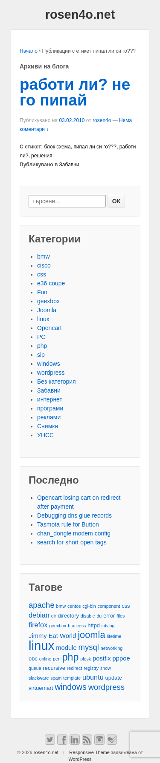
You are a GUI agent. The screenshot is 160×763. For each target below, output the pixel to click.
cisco (44, 265)
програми (50, 408)
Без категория (56, 381)
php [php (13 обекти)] (70, 657)
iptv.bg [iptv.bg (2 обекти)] (108, 625)
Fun (42, 292)
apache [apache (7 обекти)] (42, 605)
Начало (29, 51)
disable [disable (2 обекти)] (88, 615)
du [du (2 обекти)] (99, 615)
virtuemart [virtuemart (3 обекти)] (41, 688)
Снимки (47, 426)
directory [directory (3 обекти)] (68, 615)
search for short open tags (72, 542)
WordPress (79, 759)
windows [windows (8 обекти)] (71, 687)
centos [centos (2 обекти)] (74, 606)
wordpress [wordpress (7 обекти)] (106, 687)
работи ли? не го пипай (75, 92)
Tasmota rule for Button (68, 524)
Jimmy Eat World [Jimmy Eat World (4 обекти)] (52, 635)
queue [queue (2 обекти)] (35, 668)
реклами (49, 417)
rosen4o (102, 120)
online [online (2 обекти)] (45, 658)
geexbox (48, 301)
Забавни (69, 165)
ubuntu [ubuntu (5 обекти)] (93, 677)
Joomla (46, 310)
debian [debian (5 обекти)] (39, 615)
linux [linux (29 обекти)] (41, 645)
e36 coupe (51, 283)
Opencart (49, 328)
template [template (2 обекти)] (72, 677)
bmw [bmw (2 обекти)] (61, 606)
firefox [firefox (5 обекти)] (38, 625)
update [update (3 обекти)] (113, 678)
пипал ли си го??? (94, 147)
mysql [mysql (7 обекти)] (89, 647)
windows (48, 363)
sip (41, 354)
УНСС (45, 435)
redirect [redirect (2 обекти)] (74, 668)
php (42, 345)
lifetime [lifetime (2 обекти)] (114, 636)
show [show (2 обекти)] (105, 668)
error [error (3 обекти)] (109, 615)
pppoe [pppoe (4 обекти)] (121, 658)
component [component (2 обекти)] (109, 606)
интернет (49, 399)
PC (41, 336)
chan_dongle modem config (74, 533)
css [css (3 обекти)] (126, 606)
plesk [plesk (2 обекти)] (85, 658)
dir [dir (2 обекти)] (53, 615)
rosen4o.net (80, 14)
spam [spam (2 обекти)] (55, 677)
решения (41, 156)
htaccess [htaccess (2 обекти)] (77, 625)
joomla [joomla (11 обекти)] (91, 634)
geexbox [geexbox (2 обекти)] (57, 625)
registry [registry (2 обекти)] (91, 668)
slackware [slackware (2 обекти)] (39, 677)
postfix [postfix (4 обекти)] (102, 658)
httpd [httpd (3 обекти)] (93, 625)
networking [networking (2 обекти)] (112, 648)
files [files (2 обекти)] (120, 615)
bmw (43, 256)
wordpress (51, 372)
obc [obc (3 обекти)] (33, 658)
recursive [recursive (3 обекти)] (54, 668)
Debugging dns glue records (74, 515)
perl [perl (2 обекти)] (57, 658)
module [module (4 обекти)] (66, 647)
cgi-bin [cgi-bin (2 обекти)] (89, 606)
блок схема (57, 147)
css (41, 274)
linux (43, 319)
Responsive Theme (89, 752)
